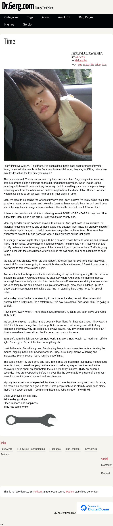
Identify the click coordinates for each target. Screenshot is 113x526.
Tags (30, 17)
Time (9, 41)
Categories (11, 17)
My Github (91, 448)
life (92, 64)
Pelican (5, 454)
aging (86, 64)
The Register (73, 448)
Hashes (9, 24)
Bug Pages (86, 17)
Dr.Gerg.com (27, 6)
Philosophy (81, 60)
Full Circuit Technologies (31, 448)
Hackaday (55, 448)
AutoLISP (64, 17)
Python (70, 491)
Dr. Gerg (80, 56)
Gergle (27, 24)
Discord (105, 473)
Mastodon (106, 465)
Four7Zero (6, 448)
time (104, 64)
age (80, 64)
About (45, 17)
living (98, 64)
